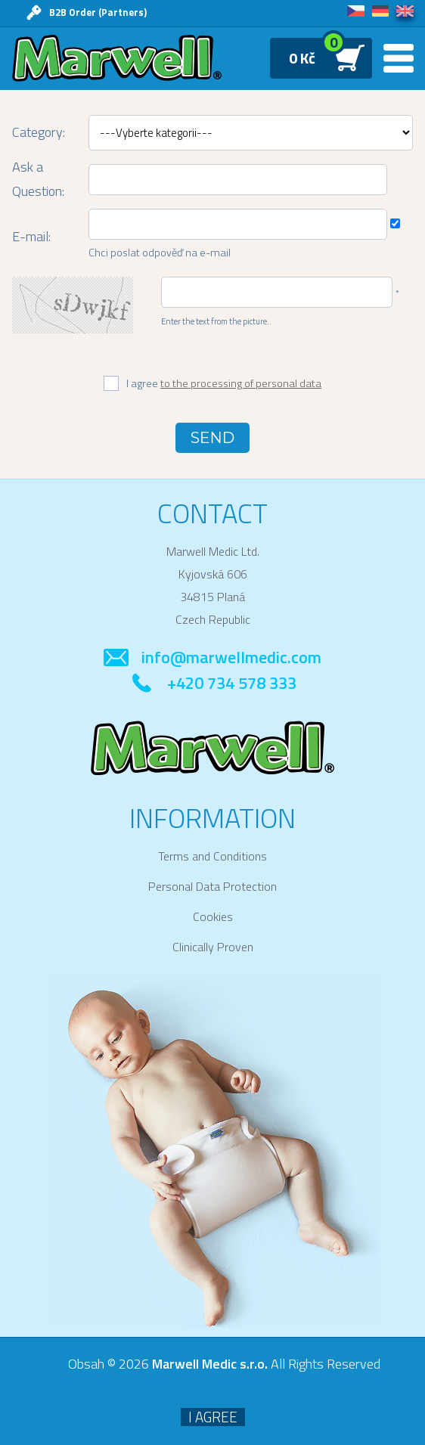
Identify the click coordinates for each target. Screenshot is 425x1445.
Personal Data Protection (212, 886)
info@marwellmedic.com (231, 657)
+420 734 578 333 (231, 682)
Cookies (213, 916)
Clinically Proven (212, 947)
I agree (223, 384)
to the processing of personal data (240, 383)
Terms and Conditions (212, 856)
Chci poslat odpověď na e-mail (159, 252)
